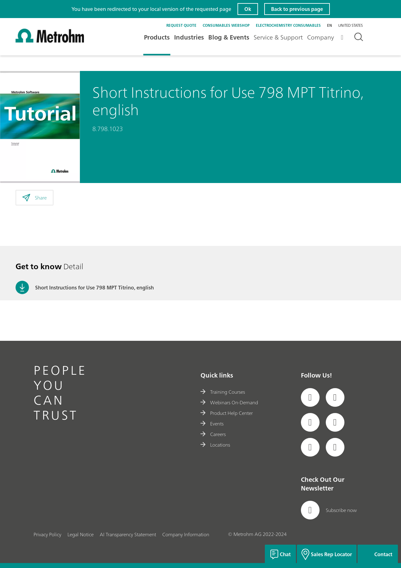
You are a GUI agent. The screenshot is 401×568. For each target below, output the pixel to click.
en (329, 25)
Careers (213, 434)
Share (34, 197)
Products (157, 37)
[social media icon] (310, 397)
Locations (215, 444)
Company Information (185, 534)
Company (320, 37)
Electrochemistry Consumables (288, 25)
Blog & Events (228, 37)
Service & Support (278, 37)
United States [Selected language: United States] (350, 25)
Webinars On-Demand (229, 402)
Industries (189, 37)
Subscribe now (329, 510)
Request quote (181, 25)
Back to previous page (297, 9)
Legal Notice (80, 534)
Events (212, 423)
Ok (247, 9)
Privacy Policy (47, 534)
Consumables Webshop (226, 25)
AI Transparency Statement (128, 534)
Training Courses (222, 392)
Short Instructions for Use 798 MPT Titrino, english (94, 287)
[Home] (50, 41)
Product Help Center (226, 413)
